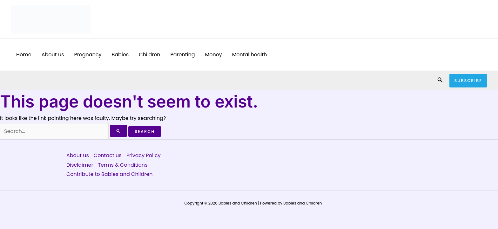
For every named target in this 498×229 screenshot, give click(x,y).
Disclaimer (79, 165)
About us (53, 54)
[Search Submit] (118, 131)
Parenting (183, 54)
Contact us (108, 155)
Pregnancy (88, 54)
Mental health (249, 54)
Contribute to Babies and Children (109, 174)
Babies (120, 54)
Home (23, 54)
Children (149, 54)
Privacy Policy (143, 155)
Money (213, 54)
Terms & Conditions (122, 165)
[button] (440, 80)
